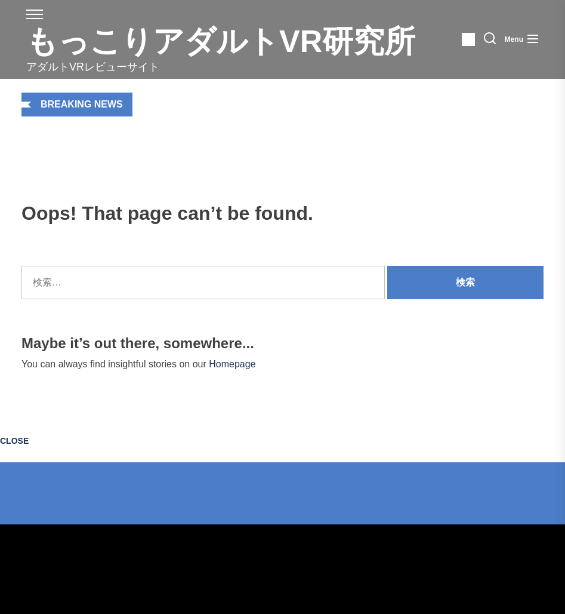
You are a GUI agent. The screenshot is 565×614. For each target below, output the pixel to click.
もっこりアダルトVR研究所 (220, 41)
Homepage (232, 364)
